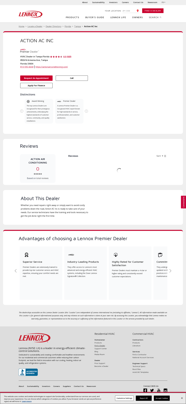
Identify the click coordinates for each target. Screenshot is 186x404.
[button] (183, 202)
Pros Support (100, 363)
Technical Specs (139, 366)
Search (158, 17)
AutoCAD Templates (141, 372)
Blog (96, 351)
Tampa (77, 26)
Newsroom (152, 2)
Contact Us (138, 2)
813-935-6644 (26, 66)
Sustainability (98, 2)
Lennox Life (119, 17)
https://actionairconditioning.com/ (51, 66)
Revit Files (137, 369)
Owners (138, 17)
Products (73, 17)
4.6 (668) (67, 56)
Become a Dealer (101, 366)
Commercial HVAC (143, 333)
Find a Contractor (139, 354)
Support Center (101, 348)
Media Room (100, 354)
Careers (125, 2)
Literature (136, 346)
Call (71, 78)
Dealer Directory (53, 26)
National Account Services (143, 357)
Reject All (144, 399)
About (85, 2)
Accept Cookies (162, 399)
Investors (113, 2)
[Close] (182, 399)
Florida (68, 26)
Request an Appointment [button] (36, 78)
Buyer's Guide (95, 17)
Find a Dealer (153, 11)
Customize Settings (124, 399)
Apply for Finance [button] (36, 85)
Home (21, 26)
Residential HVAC (105, 333)
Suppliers (67, 386)
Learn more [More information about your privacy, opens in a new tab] (27, 402)
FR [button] (163, 2)
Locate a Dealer (35, 26)
